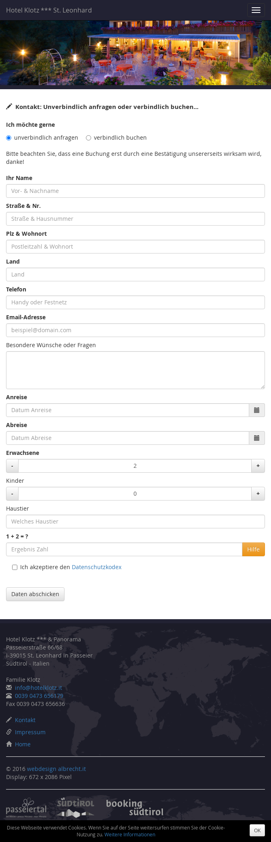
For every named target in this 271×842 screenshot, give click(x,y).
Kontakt (25, 720)
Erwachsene (22, 453)
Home (23, 744)
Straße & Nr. (23, 205)
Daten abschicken (35, 594)
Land (13, 261)
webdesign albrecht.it (56, 769)
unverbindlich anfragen (42, 137)
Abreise (16, 425)
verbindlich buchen (116, 137)
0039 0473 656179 (39, 696)
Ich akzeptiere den (66, 567)
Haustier (17, 508)
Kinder (15, 480)
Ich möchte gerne (30, 124)
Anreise (16, 397)
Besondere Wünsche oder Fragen (51, 345)
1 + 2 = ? (17, 536)
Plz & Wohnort (26, 233)
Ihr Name (19, 178)
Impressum (30, 732)
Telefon (16, 289)
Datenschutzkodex (96, 567)
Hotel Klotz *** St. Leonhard (49, 10)
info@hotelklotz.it (38, 687)
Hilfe (253, 549)
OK (257, 830)
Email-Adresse (26, 317)
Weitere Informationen (129, 834)
